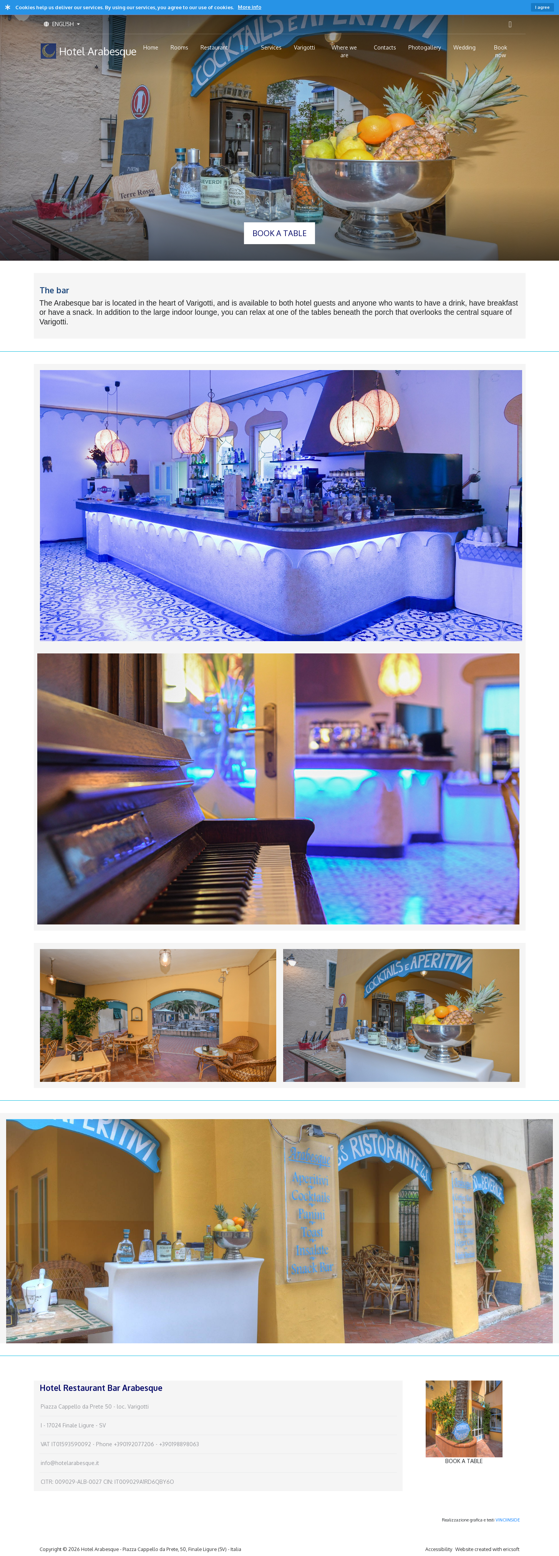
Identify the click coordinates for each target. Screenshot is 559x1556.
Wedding (464, 47)
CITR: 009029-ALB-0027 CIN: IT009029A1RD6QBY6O (107, 1481)
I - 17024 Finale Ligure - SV (73, 1425)
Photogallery (424, 47)
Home (150, 47)
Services (271, 47)
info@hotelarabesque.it (70, 1463)
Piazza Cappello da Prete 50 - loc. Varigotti (95, 1406)
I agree (542, 7)
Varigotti (304, 47)
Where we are (344, 51)
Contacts (385, 47)
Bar (244, 47)
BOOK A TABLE (279, 233)
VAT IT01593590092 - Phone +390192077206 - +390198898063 (120, 1444)
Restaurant (214, 47)
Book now (500, 51)
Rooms (179, 47)
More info (249, 7)
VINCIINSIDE (508, 1520)
